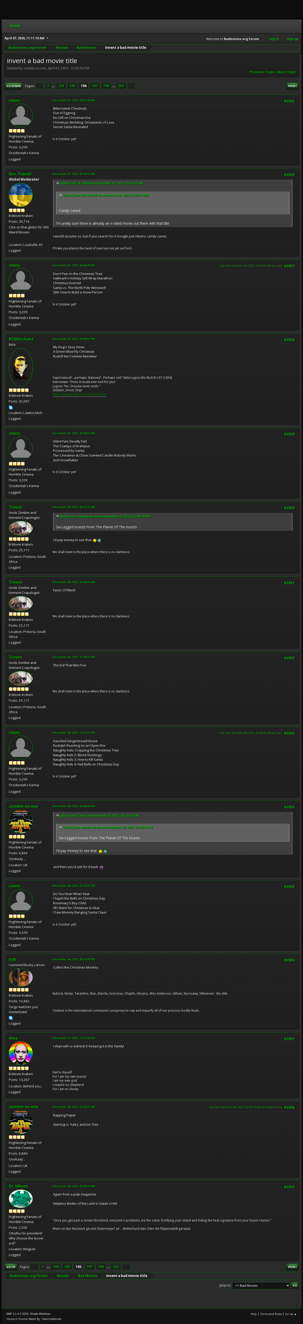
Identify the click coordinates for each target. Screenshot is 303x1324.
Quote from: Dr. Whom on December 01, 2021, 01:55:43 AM (101, 183)
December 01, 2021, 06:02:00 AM (74, 100)
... (54, 86)
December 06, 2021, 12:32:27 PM (74, 732)
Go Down (13, 86)
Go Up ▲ (291, 1314)
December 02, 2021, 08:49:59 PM (74, 339)
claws (14, 100)
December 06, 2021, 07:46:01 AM (74, 582)
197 (95, 86)
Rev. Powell (20, 174)
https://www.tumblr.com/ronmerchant (79, 394)
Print (292, 86)
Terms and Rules (271, 1314)
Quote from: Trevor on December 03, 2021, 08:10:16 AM (99, 815)
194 (61, 86)
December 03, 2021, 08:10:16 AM (74, 507)
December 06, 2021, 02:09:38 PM (74, 806)
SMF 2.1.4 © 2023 (18, 1313)
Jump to (224, 1285)
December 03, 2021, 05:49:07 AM (74, 433)
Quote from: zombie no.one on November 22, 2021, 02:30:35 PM (105, 516)
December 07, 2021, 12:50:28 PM (74, 1038)
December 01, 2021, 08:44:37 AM (74, 174)
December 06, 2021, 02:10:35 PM (74, 886)
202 (121, 86)
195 (72, 86)
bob (12, 959)
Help (254, 1314)
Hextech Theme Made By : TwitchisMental (34, 1319)
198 (106, 86)
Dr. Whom (18, 1186)
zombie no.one (23, 806)
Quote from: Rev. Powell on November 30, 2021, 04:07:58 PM (105, 195)
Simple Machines (40, 1313)
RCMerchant (21, 339)
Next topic (286, 72)
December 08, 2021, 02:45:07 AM (74, 1107)
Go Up (11, 1267)
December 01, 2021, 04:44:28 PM (74, 265)
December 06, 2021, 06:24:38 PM (74, 959)
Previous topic (262, 72)
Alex (13, 1038)
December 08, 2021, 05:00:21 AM (74, 1186)
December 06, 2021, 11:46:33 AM (74, 657)
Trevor (15, 507)
